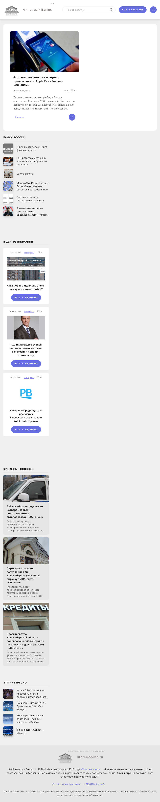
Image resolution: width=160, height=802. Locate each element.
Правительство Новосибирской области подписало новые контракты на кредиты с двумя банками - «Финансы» (25, 641)
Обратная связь (90, 769)
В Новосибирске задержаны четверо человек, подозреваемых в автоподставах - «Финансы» (25, 512)
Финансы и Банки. (37, 7)
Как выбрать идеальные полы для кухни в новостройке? (26, 287)
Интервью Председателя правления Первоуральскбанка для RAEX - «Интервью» (26, 416)
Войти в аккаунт (132, 9)
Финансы (19, 117)
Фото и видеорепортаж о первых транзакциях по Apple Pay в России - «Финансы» (38, 81)
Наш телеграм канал (66, 784)
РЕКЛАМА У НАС (95, 784)
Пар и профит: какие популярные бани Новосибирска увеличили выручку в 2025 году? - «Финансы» (23, 575)
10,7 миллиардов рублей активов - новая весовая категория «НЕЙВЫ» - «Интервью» (26, 350)
